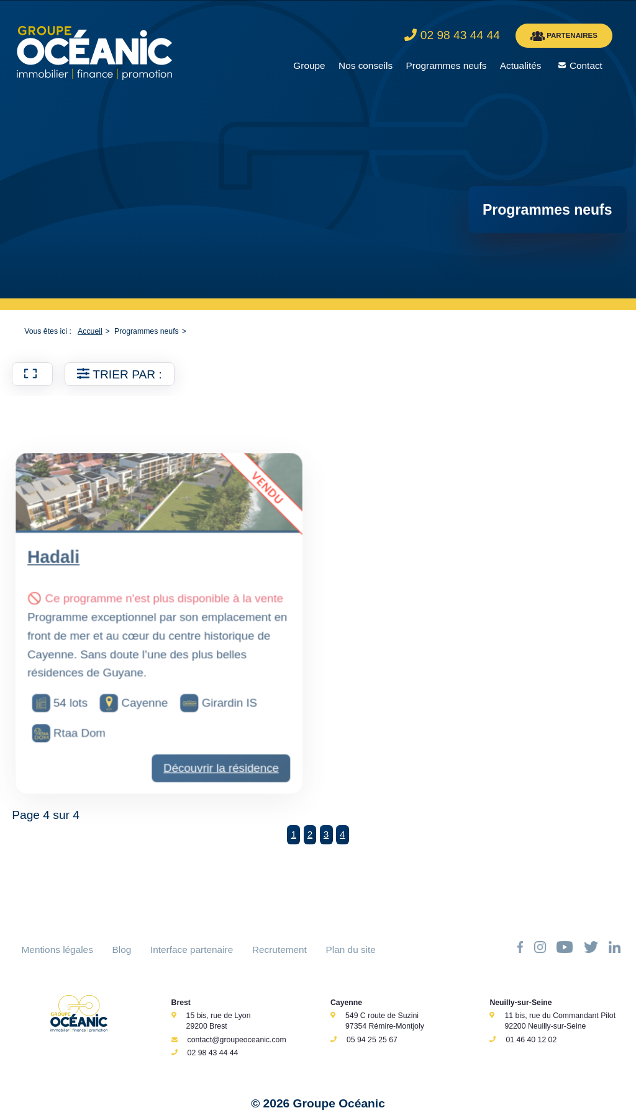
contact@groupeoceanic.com (237, 1039)
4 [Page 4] (342, 834)
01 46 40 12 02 (531, 1039)
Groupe (309, 65)
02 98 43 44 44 (213, 1052)
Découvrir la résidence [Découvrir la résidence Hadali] (217, 797)
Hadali (60, 600)
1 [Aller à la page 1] (293, 834)
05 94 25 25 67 (372, 1039)
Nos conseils (365, 65)
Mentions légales (57, 949)
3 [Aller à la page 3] (326, 834)
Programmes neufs (446, 65)
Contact (586, 65)
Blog (122, 949)
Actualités (521, 65)
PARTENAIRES (563, 36)
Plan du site (351, 949)
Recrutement (279, 949)
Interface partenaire (191, 949)
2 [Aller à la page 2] (310, 834)
